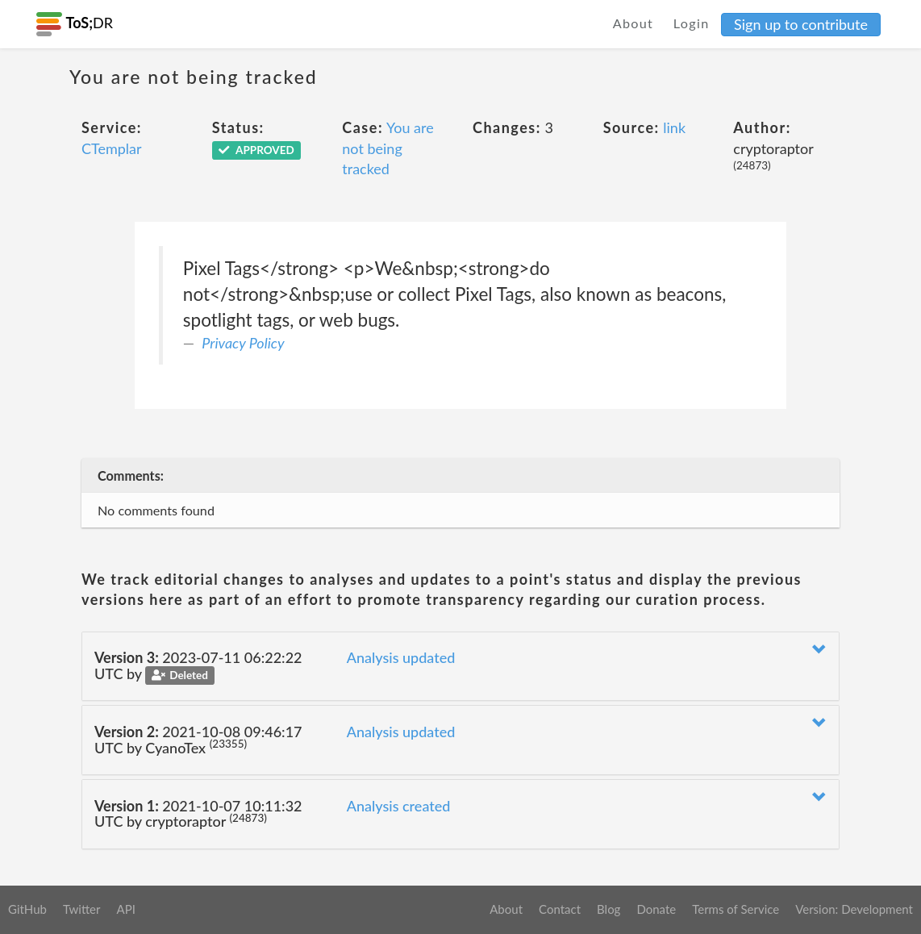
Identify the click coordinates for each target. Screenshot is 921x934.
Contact (560, 909)
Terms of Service (735, 909)
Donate (656, 909)
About (633, 23)
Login (691, 23)
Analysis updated (401, 657)
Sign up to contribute (801, 24)
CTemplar (111, 148)
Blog (608, 909)
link (674, 127)
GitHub (27, 909)
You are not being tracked (387, 148)
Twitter (82, 909)
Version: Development (854, 909)
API (125, 909)
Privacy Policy (243, 343)
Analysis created (399, 806)
